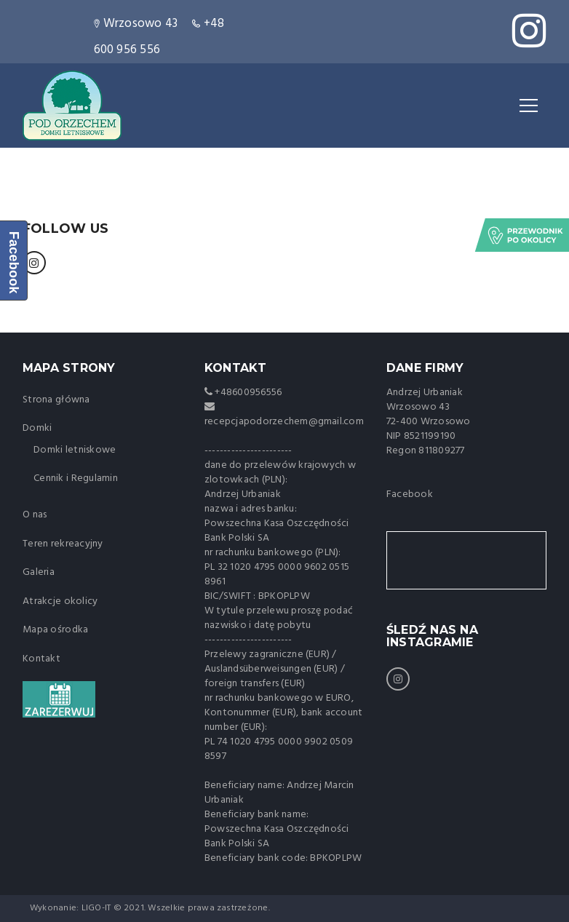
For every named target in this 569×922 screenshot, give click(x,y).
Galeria (39, 572)
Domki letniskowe (74, 450)
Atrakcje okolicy (60, 601)
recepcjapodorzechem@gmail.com (284, 421)
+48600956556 (247, 392)
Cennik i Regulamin (75, 478)
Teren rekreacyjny (63, 544)
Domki (37, 428)
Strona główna (56, 400)
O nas (35, 514)
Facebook (409, 494)
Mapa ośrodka (55, 629)
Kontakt (41, 659)
